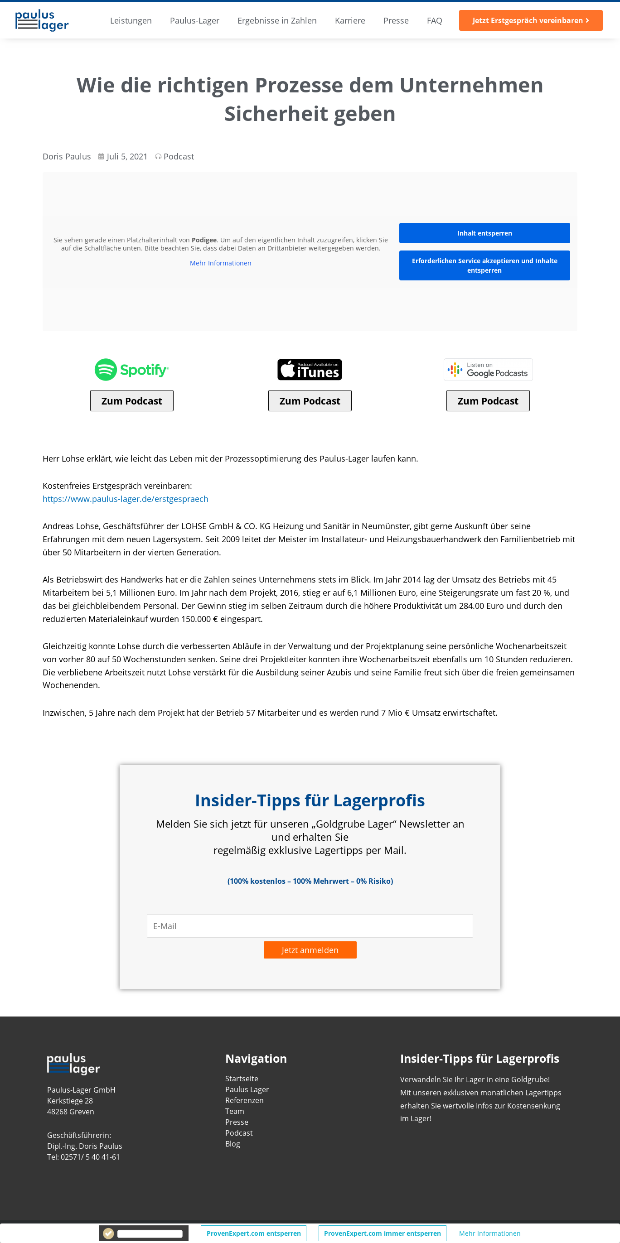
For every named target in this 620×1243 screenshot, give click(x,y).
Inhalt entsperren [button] (484, 233)
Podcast (179, 156)
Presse (396, 20)
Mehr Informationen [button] (221, 263)
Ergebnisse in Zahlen (277, 20)
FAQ (434, 20)
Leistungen (131, 20)
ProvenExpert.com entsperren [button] (254, 1233)
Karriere (350, 20)
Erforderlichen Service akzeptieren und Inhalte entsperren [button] (484, 265)
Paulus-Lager (194, 20)
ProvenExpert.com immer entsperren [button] (382, 1233)
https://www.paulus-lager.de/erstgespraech (125, 498)
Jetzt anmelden (310, 950)
